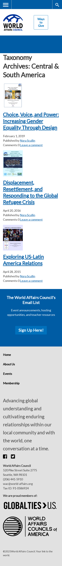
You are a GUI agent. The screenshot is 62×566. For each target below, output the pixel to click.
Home (7, 354)
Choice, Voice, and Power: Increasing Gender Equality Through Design (31, 121)
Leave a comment (31, 145)
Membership (11, 383)
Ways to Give (40, 22)
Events (7, 374)
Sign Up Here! (31, 330)
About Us (9, 364)
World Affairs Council (13, 22)
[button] (7, 456)
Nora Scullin (27, 140)
